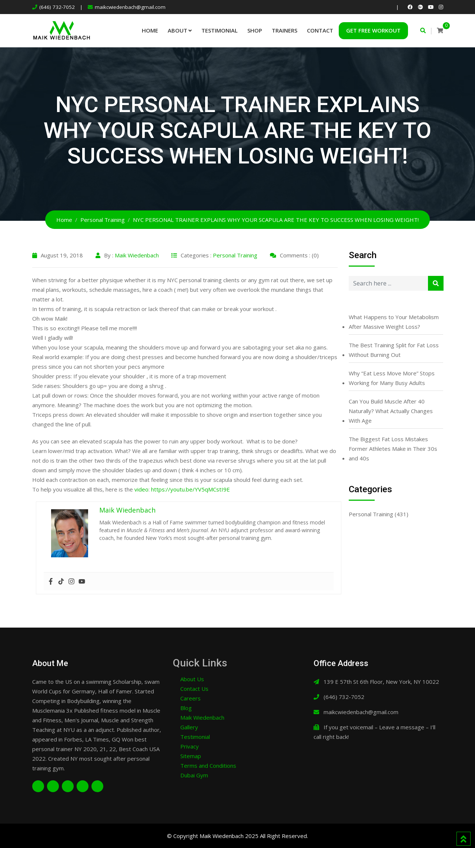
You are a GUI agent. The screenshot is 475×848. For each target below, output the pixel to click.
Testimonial (219, 30)
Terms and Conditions (208, 765)
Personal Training (235, 255)
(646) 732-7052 (57, 7)
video (141, 489)
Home (150, 30)
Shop (254, 30)
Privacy (189, 746)
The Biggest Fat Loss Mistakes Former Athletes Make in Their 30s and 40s (393, 448)
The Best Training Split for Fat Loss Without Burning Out (394, 349)
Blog (186, 708)
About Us (192, 679)
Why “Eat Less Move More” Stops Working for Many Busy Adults (392, 377)
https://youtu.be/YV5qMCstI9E (190, 489)
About (177, 30)
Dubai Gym (194, 775)
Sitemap (190, 756)
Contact (320, 30)
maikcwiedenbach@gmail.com (130, 7)
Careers (190, 698)
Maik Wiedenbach (137, 255)
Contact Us (194, 688)
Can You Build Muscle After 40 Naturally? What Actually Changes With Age (391, 411)
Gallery (189, 727)
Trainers (284, 30)
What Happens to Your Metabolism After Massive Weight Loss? (394, 321)
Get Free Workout (373, 30)
